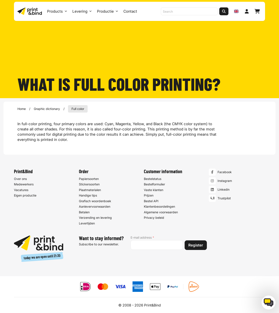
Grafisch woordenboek (95, 201)
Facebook (225, 172)
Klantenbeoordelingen (159, 206)
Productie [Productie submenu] (107, 11)
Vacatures (21, 190)
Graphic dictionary (47, 109)
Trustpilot (224, 198)
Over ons (20, 178)
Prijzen (148, 195)
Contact (130, 11)
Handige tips (88, 195)
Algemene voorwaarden (161, 212)
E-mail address (142, 237)
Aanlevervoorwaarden (94, 206)
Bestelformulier (154, 184)
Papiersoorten (89, 178)
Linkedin (224, 189)
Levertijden (87, 223)
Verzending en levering (95, 217)
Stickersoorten (89, 184)
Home (21, 109)
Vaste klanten (153, 190)
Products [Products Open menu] (57, 11)
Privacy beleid (154, 217)
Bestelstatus (152, 178)
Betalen (84, 212)
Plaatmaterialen (90, 190)
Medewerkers (24, 184)
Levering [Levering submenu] (82, 11)
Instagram (225, 181)
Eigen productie (25, 195)
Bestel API (151, 201)
